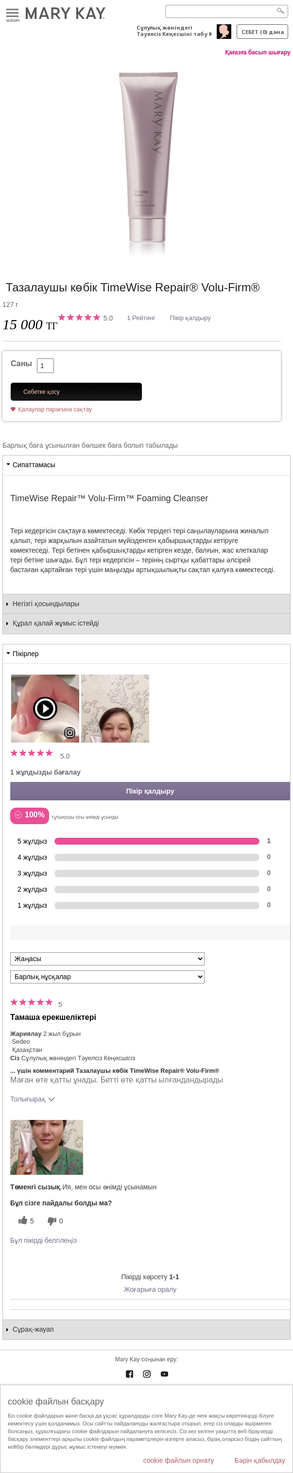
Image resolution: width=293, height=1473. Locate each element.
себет (262, 31)
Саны (21, 363)
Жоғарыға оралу (150, 1289)
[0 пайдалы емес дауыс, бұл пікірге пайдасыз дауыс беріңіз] (54, 1221)
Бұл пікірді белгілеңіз (43, 1240)
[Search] (226, 11)
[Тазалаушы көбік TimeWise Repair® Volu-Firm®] (146, 159)
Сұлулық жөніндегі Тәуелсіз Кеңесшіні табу (172, 30)
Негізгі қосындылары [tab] (46, 604)
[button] (46, 1147)
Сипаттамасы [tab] (34, 465)
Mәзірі (12, 13)
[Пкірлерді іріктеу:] (107, 958)
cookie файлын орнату (178, 1460)
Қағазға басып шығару (258, 52)
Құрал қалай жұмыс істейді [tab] (56, 623)
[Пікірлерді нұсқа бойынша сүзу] (107, 976)
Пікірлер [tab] (25, 654)
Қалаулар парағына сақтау (55, 409)
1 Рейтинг (141, 318)
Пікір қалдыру (190, 318)
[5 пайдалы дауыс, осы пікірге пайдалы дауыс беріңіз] (24, 1221)
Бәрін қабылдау (259, 1460)
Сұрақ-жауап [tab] (33, 1329)
